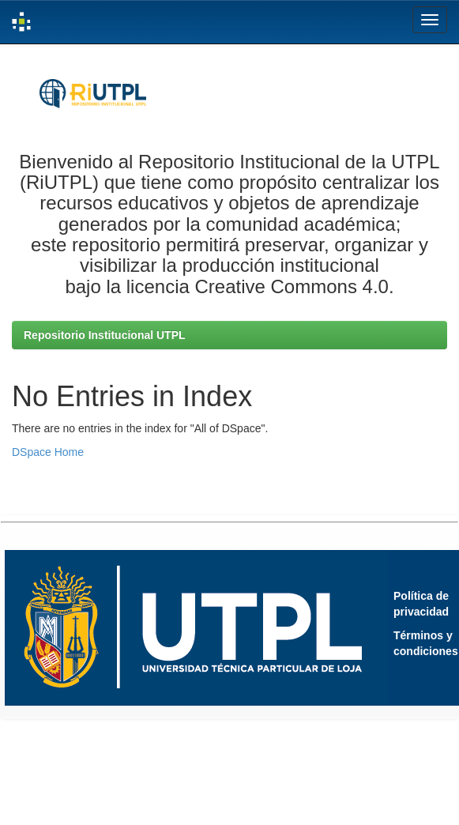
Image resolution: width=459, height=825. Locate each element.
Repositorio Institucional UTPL (105, 335)
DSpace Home (48, 452)
